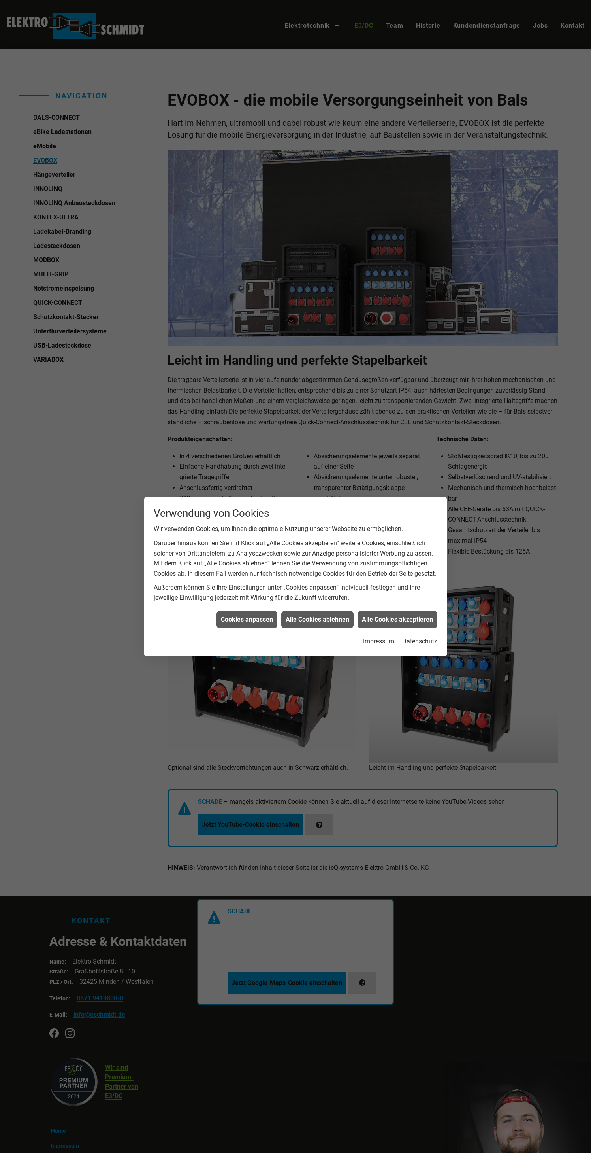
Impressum (378, 238)
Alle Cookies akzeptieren (397, 217)
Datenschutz (419, 238)
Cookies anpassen (247, 217)
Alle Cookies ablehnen (317, 217)
